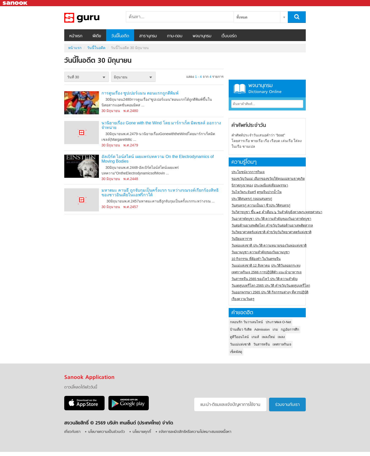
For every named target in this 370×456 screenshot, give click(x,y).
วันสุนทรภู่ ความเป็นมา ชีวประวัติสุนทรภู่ (261, 205)
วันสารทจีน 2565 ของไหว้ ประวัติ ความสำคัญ (265, 279)
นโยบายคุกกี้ (142, 432)
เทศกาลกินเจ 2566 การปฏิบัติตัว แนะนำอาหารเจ (267, 272)
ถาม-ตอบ (174, 36)
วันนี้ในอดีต (120, 36)
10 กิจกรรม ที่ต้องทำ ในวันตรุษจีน (256, 259)
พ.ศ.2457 (130, 207)
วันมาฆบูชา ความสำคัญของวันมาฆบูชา (261, 252)
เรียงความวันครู (243, 299)
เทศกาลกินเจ (282, 344)
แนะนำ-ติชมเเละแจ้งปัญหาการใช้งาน (230, 405)
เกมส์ (255, 337)
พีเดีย (96, 36)
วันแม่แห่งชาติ (240, 344)
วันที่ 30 (73, 77)
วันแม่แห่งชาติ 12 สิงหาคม (251, 265)
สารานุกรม (148, 36)
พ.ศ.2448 (130, 179)
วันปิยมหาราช (242, 239)
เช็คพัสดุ (236, 352)
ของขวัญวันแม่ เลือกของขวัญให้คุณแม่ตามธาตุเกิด (268, 179)
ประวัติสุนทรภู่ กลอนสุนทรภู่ (252, 199)
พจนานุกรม (202, 36)
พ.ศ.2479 (130, 145)
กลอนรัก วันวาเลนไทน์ (246, 322)
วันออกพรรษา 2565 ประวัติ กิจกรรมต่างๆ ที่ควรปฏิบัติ (270, 292)
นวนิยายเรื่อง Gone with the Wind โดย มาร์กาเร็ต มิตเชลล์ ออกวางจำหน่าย (161, 125)
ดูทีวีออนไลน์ (239, 337)
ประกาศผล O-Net (278, 322)
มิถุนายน (120, 77)
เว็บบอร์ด (229, 36)
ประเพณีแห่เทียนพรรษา (271, 185)
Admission (262, 329)
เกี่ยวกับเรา (72, 432)
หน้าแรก (75, 36)
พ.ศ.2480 (130, 111)
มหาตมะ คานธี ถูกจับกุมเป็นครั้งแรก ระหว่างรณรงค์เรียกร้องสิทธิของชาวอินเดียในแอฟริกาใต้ (160, 192)
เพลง (281, 337)
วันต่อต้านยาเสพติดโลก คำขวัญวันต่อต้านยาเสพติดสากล (272, 225)
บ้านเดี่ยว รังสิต (241, 329)
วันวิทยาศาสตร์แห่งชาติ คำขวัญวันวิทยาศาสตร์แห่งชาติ (271, 232)
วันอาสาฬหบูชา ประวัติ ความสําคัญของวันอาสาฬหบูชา (271, 219)
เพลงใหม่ (268, 337)
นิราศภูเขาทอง (242, 185)
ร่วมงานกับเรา (287, 405)
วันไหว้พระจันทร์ (244, 192)
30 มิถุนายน (110, 111)
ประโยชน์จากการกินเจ (248, 172)
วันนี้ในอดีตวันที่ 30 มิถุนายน (91, 18)
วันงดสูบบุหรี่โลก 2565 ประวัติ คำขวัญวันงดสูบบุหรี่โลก (271, 285)
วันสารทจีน (261, 344)
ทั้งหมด (241, 17)
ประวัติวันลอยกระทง (285, 265)
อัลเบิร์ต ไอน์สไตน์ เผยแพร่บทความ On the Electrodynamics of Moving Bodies (157, 158)
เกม (275, 329)
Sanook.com (15, 3)
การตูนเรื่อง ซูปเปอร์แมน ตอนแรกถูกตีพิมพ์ (140, 93)
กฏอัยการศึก (290, 329)
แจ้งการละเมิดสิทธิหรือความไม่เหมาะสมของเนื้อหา (195, 432)
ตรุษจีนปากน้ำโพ (269, 192)
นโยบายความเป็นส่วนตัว (106, 432)
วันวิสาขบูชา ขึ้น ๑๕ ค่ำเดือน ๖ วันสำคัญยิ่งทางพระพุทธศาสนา (277, 212)
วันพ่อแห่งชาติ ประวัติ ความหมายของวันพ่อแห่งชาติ (269, 245)
